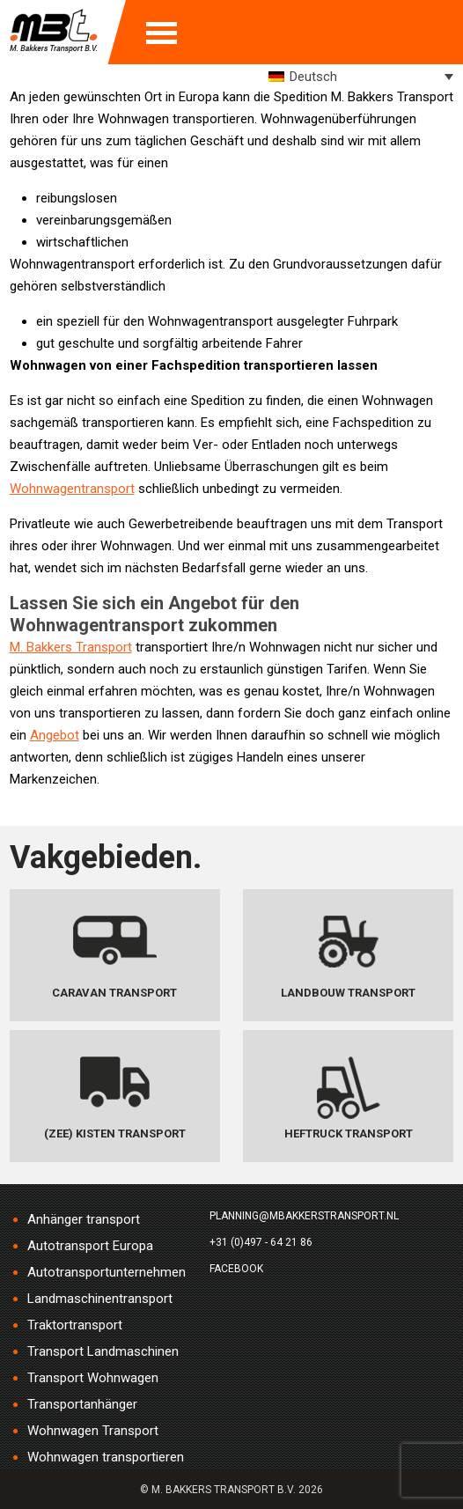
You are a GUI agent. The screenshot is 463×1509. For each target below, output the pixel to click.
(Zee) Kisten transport (115, 1133)
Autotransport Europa (90, 1246)
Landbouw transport (348, 992)
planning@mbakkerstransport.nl (304, 1216)
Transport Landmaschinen (103, 1351)
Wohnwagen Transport (92, 1431)
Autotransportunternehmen (106, 1272)
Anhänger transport (83, 1219)
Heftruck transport (348, 1133)
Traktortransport (74, 1325)
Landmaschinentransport (100, 1299)
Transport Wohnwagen (92, 1378)
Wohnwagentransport (72, 489)
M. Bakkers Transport (71, 647)
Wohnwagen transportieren (105, 1457)
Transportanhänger (82, 1404)
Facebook (236, 1268)
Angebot (54, 735)
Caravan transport (114, 992)
